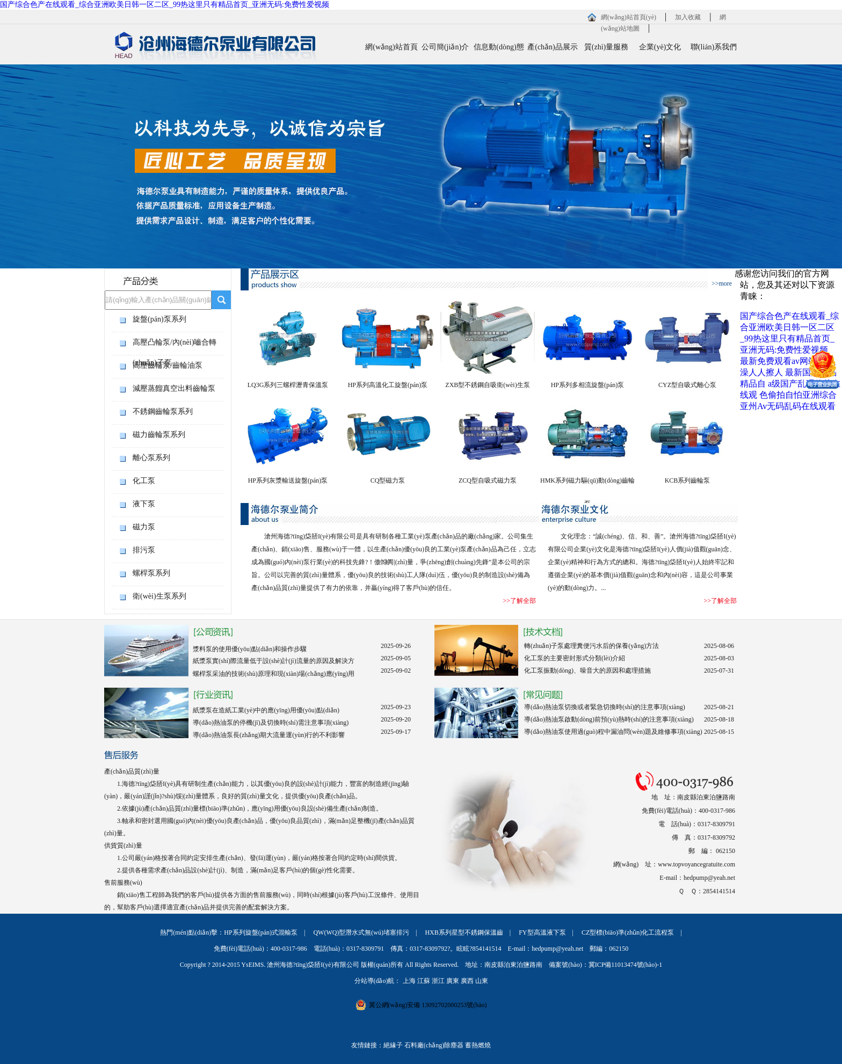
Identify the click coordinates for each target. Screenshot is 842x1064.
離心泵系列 (151, 458)
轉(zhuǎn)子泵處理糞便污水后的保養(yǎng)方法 (591, 646)
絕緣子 (393, 1045)
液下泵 (144, 504)
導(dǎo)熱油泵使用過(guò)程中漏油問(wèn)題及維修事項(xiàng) (613, 731)
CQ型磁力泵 (388, 480)
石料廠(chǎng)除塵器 (433, 1045)
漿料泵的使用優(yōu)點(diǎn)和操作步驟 (250, 649)
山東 (481, 981)
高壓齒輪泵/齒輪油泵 (167, 365)
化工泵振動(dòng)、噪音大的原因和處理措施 (587, 670)
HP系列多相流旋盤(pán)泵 (588, 385)
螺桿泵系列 (151, 573)
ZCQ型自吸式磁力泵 (488, 480)
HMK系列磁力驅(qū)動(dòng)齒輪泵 (587, 484)
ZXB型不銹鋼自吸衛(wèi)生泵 (487, 385)
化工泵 (144, 481)
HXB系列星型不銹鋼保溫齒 (464, 932)
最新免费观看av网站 (778, 361)
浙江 (438, 981)
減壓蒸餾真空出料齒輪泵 (174, 388)
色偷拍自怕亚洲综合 (798, 394)
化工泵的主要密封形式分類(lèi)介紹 (574, 658)
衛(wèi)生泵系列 (159, 596)
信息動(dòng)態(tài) (499, 52)
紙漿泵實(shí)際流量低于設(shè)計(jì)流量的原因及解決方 (273, 661)
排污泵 (144, 550)
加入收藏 (688, 17)
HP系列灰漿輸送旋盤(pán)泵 (288, 480)
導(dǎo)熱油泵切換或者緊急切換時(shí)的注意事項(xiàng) (604, 707)
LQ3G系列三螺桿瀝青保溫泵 (288, 385)
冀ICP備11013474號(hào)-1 (626, 964)
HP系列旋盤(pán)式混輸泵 (260, 932)
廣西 (467, 981)
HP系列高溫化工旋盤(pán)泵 (388, 385)
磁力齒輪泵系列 (159, 435)
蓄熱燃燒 (478, 1045)
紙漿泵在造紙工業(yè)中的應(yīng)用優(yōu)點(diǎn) (266, 710)
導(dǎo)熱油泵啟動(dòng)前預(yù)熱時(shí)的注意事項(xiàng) (609, 719)
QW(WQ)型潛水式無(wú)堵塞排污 (361, 932)
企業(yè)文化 (660, 47)
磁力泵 (144, 527)
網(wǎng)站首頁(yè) (628, 17)
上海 (409, 981)
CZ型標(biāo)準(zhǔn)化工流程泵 (628, 932)
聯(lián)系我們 (714, 47)
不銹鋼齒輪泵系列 (163, 411)
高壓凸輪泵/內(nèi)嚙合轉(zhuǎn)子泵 (174, 345)
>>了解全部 (519, 600)
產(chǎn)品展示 (552, 47)
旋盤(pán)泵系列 (159, 319)
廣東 (452, 981)
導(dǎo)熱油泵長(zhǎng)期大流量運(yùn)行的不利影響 (269, 735)
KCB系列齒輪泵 (687, 480)
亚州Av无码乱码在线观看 (788, 406)
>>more (722, 283)
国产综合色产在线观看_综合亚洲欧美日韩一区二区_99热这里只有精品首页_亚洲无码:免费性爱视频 (164, 5)
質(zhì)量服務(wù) (606, 52)
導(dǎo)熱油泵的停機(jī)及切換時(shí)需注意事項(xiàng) (271, 722)
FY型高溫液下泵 (542, 932)
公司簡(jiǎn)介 (445, 47)
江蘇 (423, 981)
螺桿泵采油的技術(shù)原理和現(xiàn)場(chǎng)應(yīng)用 (273, 673)
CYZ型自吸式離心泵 (687, 385)
